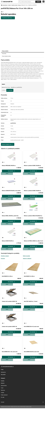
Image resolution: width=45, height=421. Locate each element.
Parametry (4, 53)
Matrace (19, 5)
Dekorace (3, 403)
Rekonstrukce (4, 398)
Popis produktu (5, 51)
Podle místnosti (4, 407)
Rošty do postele (26, 262)
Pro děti (2, 410)
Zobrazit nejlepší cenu (7, 144)
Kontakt (2, 414)
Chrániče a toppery (5, 262)
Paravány (3, 264)
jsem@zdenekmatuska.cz (8, 379)
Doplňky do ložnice (14, 5)
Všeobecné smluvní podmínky (5, 419)
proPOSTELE (13, 123)
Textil (2, 400)
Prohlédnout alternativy (7, 17)
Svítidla (2, 405)
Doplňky (9, 5)
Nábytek (2, 396)
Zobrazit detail (11, 174)
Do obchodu (9, 90)
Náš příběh (3, 387)
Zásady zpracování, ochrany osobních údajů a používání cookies (21, 419)
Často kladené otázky (6, 56)
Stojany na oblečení (27, 264)
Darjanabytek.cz (5, 5)
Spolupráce (3, 385)
